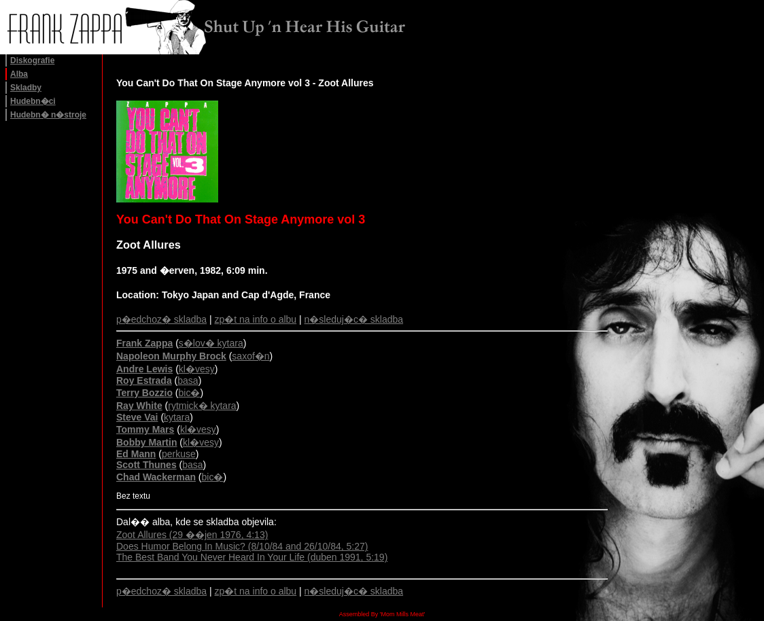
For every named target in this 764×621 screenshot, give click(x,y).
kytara (177, 417)
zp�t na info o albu (256, 319)
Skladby (25, 87)
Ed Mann (136, 453)
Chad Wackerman (156, 477)
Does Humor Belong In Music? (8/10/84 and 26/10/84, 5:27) (242, 546)
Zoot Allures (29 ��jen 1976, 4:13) (192, 534)
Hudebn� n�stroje (48, 115)
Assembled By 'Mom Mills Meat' (382, 614)
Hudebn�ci (33, 101)
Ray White (139, 405)
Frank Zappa (144, 343)
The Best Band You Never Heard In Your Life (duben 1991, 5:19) (251, 557)
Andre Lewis (144, 368)
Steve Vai (137, 417)
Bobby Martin (146, 442)
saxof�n (250, 356)
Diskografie (32, 60)
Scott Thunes (146, 464)
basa (187, 380)
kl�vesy (197, 368)
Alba (19, 74)
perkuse (179, 453)
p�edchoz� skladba (161, 319)
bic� (190, 392)
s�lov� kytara (211, 343)
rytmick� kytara (202, 405)
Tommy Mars (145, 429)
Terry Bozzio (144, 392)
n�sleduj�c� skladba (354, 319)
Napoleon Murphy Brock (171, 356)
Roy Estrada (144, 380)
